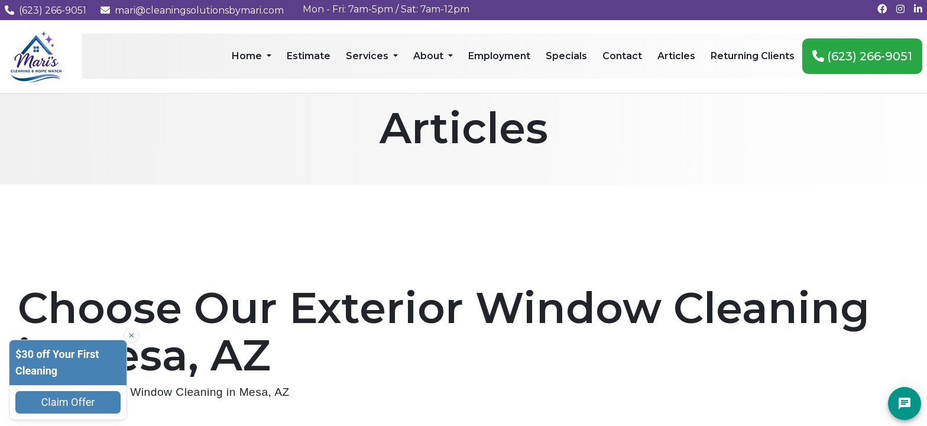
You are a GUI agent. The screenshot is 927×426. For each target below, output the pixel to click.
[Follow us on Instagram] (900, 9)
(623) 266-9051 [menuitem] (862, 56)
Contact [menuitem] (622, 56)
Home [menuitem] (248, 56)
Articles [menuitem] (676, 56)
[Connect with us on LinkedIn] (918, 9)
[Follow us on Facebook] (882, 9)
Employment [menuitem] (499, 56)
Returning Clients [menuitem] (753, 56)
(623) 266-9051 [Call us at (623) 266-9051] (45, 10)
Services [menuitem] (368, 56)
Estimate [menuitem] (308, 56)
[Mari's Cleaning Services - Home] (36, 56)
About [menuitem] (429, 56)
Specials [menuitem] (566, 56)
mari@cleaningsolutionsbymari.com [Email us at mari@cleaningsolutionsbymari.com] (192, 10)
